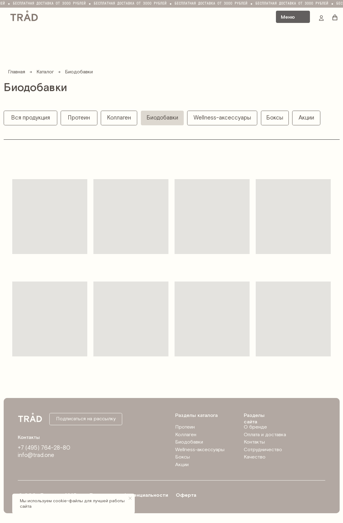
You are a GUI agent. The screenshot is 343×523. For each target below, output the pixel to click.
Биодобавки (189, 442)
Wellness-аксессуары (199, 450)
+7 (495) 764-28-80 (44, 448)
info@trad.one (36, 455)
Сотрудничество (263, 450)
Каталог (45, 72)
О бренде (255, 427)
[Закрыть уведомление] (130, 498)
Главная (16, 72)
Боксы (182, 457)
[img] (24, 15)
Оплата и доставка (265, 435)
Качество (255, 457)
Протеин (185, 427)
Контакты (254, 442)
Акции (182, 465)
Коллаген (185, 435)
